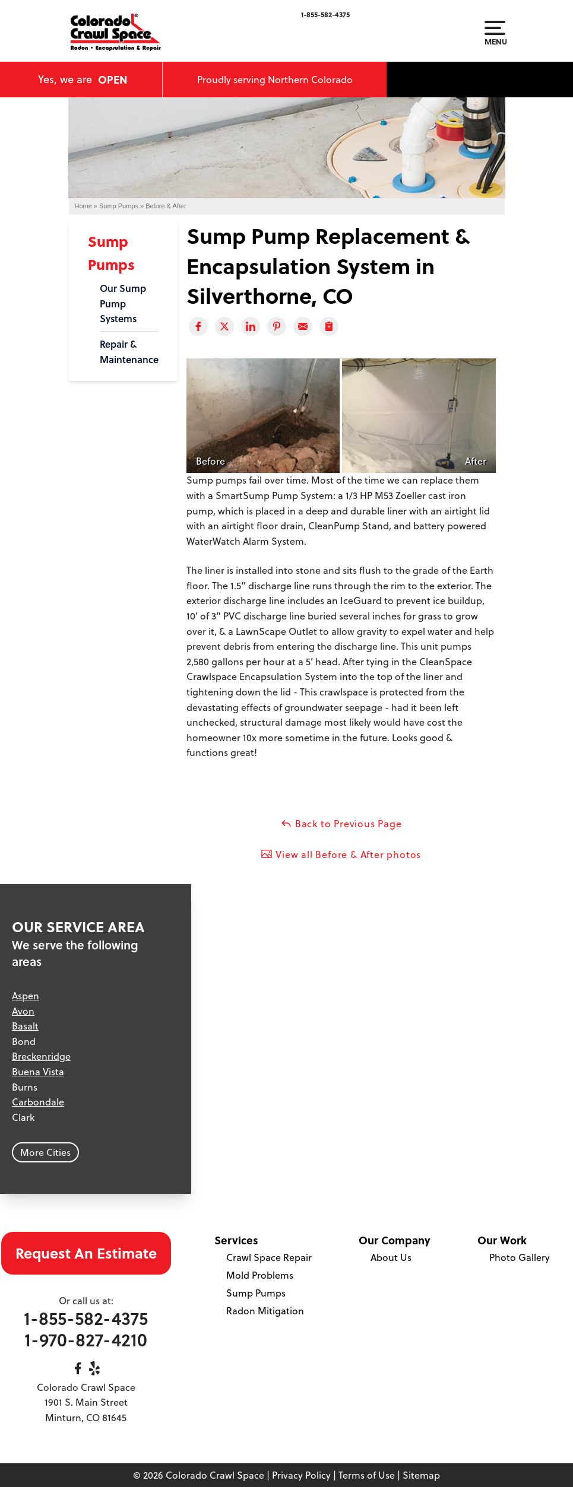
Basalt (25, 1025)
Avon (23, 1011)
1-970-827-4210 (85, 1339)
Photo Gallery (519, 1257)
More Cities (45, 1152)
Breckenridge (41, 1056)
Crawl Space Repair (269, 1257)
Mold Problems (259, 1275)
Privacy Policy (301, 1475)
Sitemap (421, 1475)
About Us (391, 1257)
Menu (495, 33)
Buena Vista (38, 1071)
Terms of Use (366, 1475)
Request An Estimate (86, 1253)
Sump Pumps (256, 1292)
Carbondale (38, 1101)
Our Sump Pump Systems (123, 303)
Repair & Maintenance (129, 351)
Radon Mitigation (265, 1310)
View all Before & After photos (341, 854)
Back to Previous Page (341, 823)
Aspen (25, 995)
